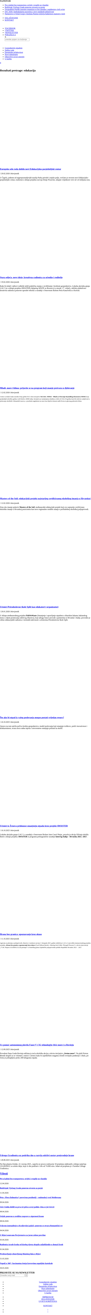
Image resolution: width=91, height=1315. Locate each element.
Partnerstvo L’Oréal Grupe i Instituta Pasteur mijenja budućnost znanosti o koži (35, 14)
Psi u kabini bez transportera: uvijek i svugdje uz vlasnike (26, 5)
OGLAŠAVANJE (11, 18)
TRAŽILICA (10, 35)
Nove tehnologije (11, 54)
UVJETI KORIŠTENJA (48, 1301)
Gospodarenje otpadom (13, 48)
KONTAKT (9, 20)
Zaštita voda (9, 50)
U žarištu (8, 59)
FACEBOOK (10, 28)
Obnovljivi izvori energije (14, 57)
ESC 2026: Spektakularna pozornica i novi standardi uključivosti (29, 12)
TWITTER (9, 30)
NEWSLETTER (11, 33)
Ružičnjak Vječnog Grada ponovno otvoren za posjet (25, 7)
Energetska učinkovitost (14, 52)
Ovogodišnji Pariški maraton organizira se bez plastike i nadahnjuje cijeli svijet (35, 9)
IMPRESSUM (47, 1297)
